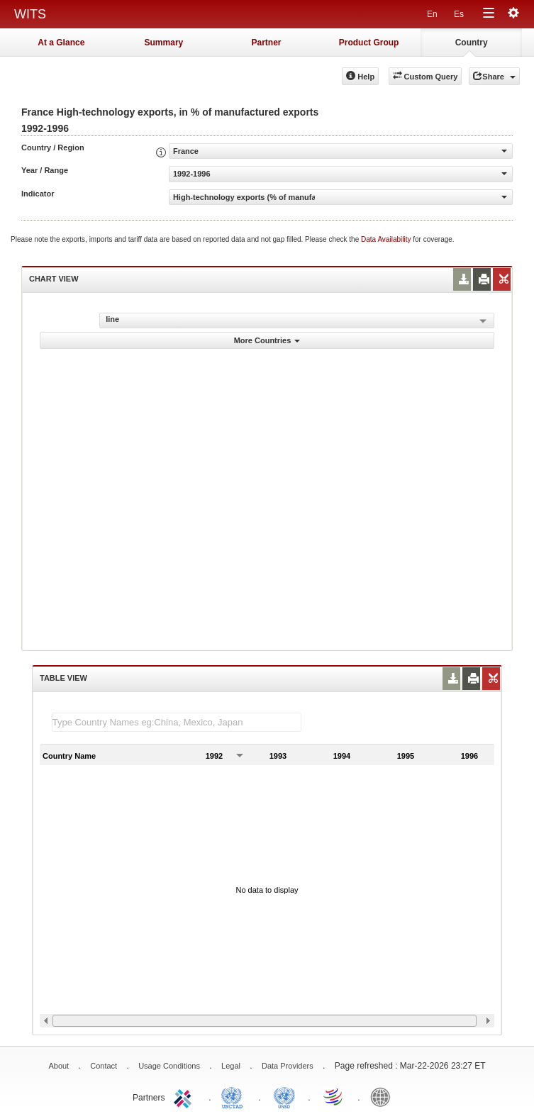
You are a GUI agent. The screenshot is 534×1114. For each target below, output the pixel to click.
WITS (30, 14)
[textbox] (176, 722)
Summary (164, 43)
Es (459, 14)
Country (471, 43)
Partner (266, 43)
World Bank (383, 1096)
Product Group (369, 43)
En (432, 14)
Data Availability (387, 239)
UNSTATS (284, 1096)
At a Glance (61, 43)
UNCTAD (235, 1096)
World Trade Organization (334, 1096)
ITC (185, 1096)
